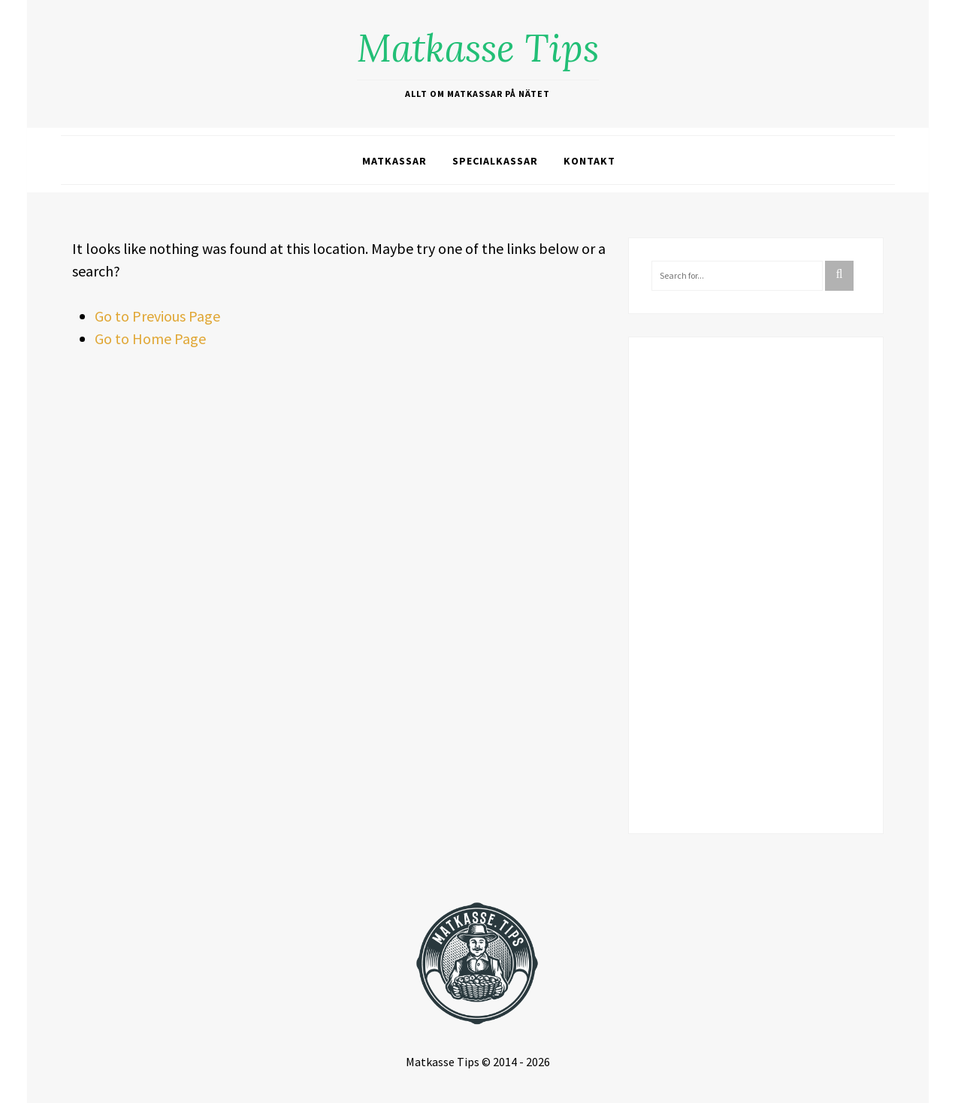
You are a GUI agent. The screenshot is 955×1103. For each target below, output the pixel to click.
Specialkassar (495, 161)
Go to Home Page (150, 338)
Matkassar (394, 161)
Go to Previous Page (157, 316)
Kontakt (589, 161)
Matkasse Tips (478, 48)
